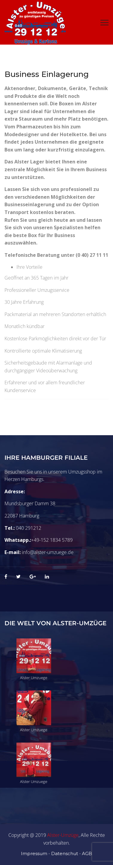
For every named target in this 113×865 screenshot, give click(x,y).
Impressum (34, 853)
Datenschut (64, 853)
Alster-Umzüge (63, 835)
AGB (87, 853)
